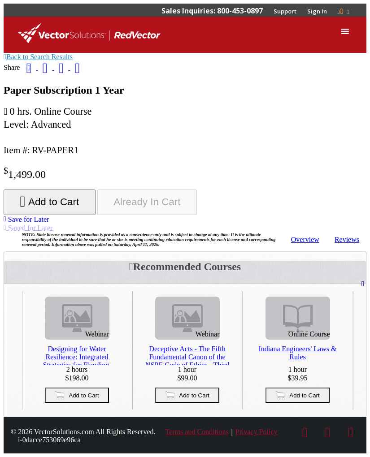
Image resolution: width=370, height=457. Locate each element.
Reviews (347, 239)
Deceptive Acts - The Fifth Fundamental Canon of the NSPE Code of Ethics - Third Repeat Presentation (187, 355)
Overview (305, 239)
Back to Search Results (38, 56)
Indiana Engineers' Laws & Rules (298, 353)
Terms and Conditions (197, 431)
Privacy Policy (256, 431)
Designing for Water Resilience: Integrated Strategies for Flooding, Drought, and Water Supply (77, 355)
